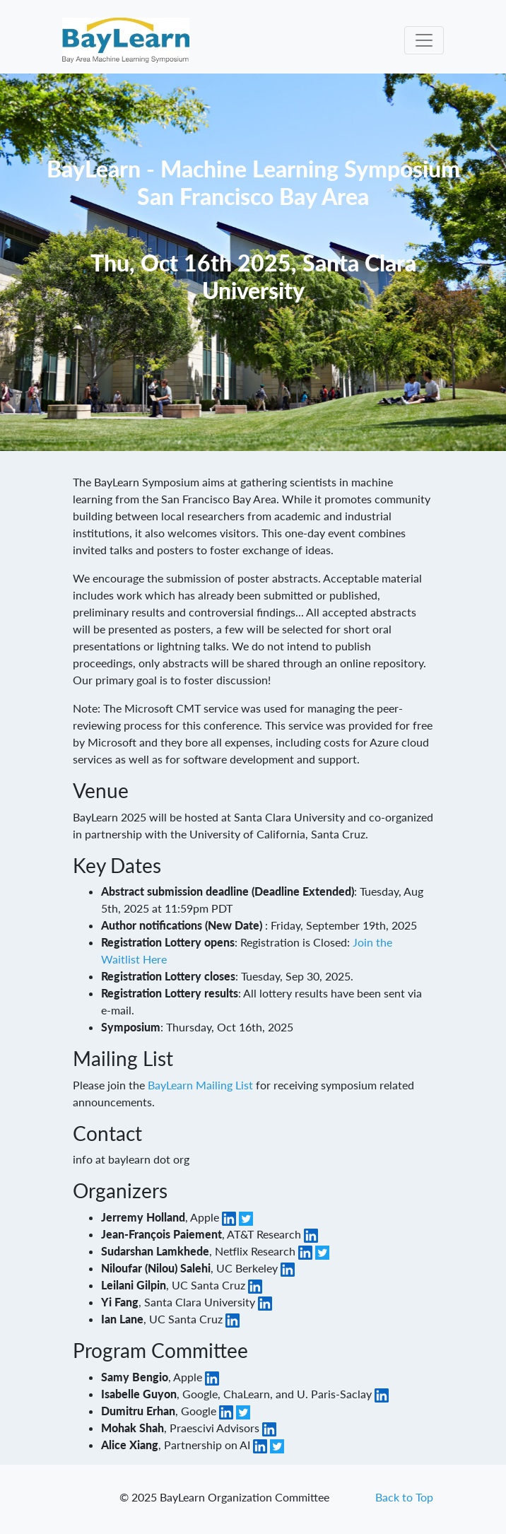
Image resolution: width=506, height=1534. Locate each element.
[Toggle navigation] (424, 40)
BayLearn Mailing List (200, 1084)
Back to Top (404, 1497)
